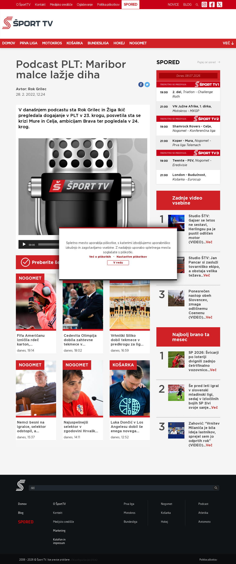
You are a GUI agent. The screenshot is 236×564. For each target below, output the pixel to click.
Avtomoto (204, 522)
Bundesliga (98, 43)
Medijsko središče (61, 4)
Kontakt (40, 4)
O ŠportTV (23, 4)
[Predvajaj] (24, 244)
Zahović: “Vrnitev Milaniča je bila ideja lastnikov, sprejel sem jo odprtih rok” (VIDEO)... (204, 434)
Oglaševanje (85, 4)
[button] (197, 4)
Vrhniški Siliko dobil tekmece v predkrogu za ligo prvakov (127, 340)
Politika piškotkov (108, 4)
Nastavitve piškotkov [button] (132, 256)
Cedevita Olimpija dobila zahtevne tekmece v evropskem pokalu (80, 340)
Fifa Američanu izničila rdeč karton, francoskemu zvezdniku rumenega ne (31, 340)
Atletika (203, 513)
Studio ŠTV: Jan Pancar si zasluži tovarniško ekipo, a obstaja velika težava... (204, 266)
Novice (173, 4)
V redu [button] (118, 262)
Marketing (59, 530)
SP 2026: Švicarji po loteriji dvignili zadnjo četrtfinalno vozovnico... (204, 361)
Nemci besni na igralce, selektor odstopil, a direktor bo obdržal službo (31, 426)
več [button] (228, 43)
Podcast (203, 504)
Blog (187, 4)
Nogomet (138, 43)
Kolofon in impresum (59, 541)
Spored (130, 4)
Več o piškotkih (100, 256)
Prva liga (28, 43)
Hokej (119, 43)
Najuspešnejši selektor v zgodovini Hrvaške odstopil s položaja (81, 426)
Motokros (52, 43)
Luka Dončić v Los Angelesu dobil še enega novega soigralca (127, 426)
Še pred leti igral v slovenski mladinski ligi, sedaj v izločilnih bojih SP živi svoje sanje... (204, 397)
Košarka (75, 43)
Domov (8, 43)
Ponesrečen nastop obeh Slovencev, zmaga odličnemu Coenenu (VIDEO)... (200, 304)
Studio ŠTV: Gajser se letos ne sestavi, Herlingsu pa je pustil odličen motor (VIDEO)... (202, 229)
